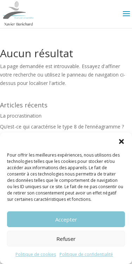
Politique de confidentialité (86, 254)
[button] (121, 141)
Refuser (66, 238)
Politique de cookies (35, 254)
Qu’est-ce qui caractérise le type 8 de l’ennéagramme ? (62, 126)
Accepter (66, 219)
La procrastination (21, 115)
